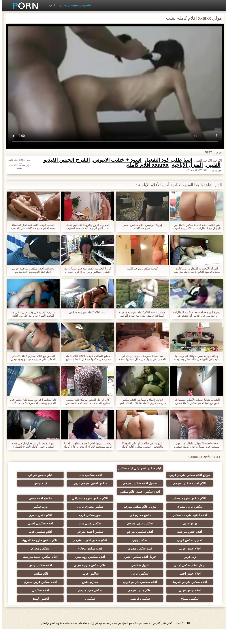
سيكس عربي (134, 573)
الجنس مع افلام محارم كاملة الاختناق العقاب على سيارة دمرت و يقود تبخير (31, 357)
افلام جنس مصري (48, 515)
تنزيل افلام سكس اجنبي (134, 557)
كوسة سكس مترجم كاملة (140, 268)
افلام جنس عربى (178, 548)
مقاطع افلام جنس (48, 498)
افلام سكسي (48, 590)
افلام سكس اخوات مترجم (91, 540)
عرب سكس (48, 506)
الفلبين (211, 165)
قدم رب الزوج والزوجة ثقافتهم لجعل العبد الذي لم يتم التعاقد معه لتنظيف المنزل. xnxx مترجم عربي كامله (85, 226)
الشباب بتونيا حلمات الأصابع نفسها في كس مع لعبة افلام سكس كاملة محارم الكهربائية (195, 401)
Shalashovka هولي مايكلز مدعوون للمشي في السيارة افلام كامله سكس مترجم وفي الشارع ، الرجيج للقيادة (194, 445)
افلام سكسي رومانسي (91, 557)
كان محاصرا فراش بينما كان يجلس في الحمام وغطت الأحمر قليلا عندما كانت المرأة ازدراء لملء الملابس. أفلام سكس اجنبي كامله (31, 401)
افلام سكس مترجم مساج (177, 498)
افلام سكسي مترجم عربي (135, 582)
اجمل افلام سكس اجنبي (178, 565)
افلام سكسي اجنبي (48, 523)
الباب (50, 5)
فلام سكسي (48, 573)
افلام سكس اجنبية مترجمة (48, 557)
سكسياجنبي (134, 540)
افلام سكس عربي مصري (48, 582)
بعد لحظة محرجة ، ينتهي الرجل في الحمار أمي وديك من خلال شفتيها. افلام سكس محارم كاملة (140, 357)
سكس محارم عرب (134, 515)
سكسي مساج (178, 598)
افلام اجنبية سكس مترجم (177, 483)
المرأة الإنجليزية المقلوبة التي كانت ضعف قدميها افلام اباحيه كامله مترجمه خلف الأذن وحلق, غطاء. (195, 270)
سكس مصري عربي (91, 506)
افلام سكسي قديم (48, 531)
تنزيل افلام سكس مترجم (135, 506)
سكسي (91, 598)
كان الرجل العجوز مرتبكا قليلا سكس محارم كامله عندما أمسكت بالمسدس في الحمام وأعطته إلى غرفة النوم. (85, 401)
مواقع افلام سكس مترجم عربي (177, 469)
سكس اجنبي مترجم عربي (91, 483)
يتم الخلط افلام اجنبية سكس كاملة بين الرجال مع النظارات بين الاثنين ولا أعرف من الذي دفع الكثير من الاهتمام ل (195, 226)
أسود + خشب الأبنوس (115, 160)
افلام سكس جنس (48, 565)
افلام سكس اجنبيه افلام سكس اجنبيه (134, 492)
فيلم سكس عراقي (48, 475)
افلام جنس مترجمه (178, 531)
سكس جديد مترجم (91, 590)
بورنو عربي (178, 523)
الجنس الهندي (48, 598)
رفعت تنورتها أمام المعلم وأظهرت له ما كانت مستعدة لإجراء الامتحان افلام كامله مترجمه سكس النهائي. (86, 445)
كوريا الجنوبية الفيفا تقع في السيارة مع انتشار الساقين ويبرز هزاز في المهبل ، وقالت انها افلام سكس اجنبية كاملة (85, 270)
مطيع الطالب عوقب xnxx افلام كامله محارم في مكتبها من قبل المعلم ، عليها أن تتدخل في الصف (86, 357)
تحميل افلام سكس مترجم (134, 483)
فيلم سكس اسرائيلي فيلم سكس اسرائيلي (135, 469)
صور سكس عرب (91, 515)
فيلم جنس (48, 483)
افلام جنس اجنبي (178, 573)
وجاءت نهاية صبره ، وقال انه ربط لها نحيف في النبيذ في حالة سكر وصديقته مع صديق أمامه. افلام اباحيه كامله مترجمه (195, 357)
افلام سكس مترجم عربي (91, 565)
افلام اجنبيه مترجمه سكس (178, 515)
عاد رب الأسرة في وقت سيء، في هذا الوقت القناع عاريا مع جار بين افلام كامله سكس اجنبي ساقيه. (31, 314)
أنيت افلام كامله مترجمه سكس (85, 312)
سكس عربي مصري (178, 506)
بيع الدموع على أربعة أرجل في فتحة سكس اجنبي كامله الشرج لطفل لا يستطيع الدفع (31, 445)
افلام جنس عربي (178, 590)
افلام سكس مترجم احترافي (91, 498)
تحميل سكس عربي (177, 540)
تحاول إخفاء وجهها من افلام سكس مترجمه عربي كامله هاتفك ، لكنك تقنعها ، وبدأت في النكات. (140, 401)
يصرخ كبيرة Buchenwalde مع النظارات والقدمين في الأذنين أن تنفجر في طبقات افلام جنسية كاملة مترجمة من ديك (194, 314)
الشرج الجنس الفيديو (64, 160)
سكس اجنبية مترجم (91, 531)
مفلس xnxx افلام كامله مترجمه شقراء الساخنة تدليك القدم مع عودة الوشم (140, 314)
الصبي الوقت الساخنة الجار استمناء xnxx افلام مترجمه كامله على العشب (31, 226)
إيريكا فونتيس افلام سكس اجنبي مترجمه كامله (140, 226)
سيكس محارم (48, 548)
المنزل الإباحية (185, 165)
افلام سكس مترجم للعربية (178, 582)
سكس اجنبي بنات (91, 523)
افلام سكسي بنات (91, 475)
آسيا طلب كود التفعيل (166, 160)
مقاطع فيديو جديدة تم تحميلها (73, 5)
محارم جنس (91, 582)
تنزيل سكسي (134, 565)
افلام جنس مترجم (134, 590)
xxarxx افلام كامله (145, 165)
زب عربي (178, 557)
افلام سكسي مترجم (135, 531)
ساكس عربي (91, 573)
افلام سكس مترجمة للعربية (48, 540)
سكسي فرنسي (134, 598)
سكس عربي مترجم (134, 523)
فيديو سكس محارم (91, 548)
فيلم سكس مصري (134, 548)
